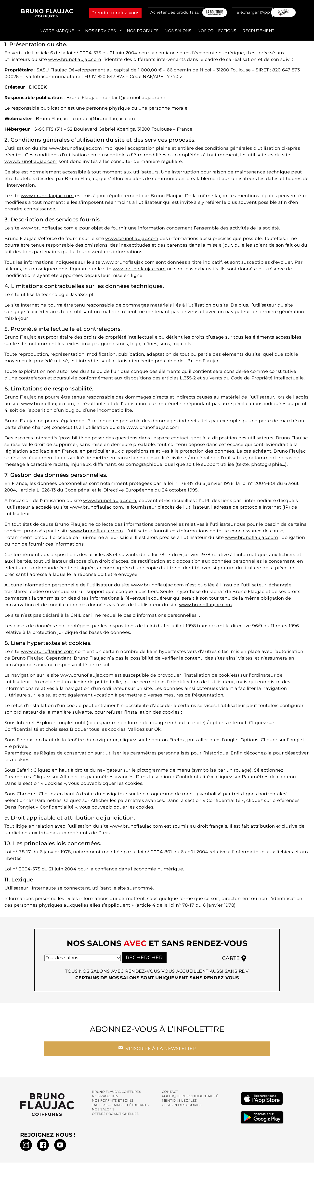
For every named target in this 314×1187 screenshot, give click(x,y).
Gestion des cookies (182, 1109)
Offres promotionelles (115, 1117)
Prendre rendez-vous (115, 12)
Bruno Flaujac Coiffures (116, 1095)
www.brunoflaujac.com (74, 59)
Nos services (100, 30)
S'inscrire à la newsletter (157, 1052)
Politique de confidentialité (190, 1100)
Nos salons (178, 30)
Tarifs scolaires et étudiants (120, 1109)
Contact (170, 1095)
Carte (234, 962)
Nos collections (216, 30)
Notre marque (56, 30)
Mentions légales (179, 1104)
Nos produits (143, 30)
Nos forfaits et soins (112, 1104)
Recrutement (258, 30)
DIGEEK (38, 87)
